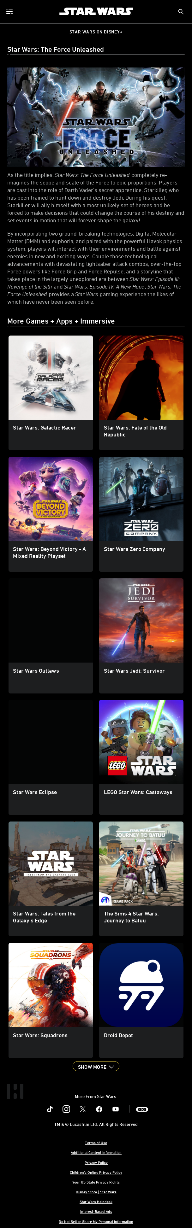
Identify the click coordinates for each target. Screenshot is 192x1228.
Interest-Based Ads (96, 1211)
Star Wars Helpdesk (96, 1201)
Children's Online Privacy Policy (96, 1172)
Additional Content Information (96, 1152)
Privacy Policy (96, 1162)
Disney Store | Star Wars (96, 1192)
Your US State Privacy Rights (96, 1182)
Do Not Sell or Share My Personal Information (96, 1221)
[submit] (181, 11)
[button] (96, 1066)
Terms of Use (96, 1142)
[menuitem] (10, 11)
